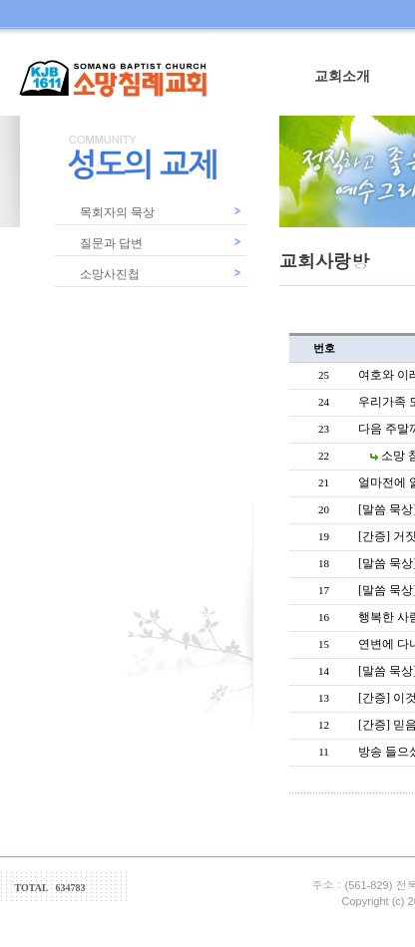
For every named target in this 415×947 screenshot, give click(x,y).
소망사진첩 (110, 274)
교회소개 (342, 76)
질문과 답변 (111, 243)
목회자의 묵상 (117, 212)
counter (149, 892)
